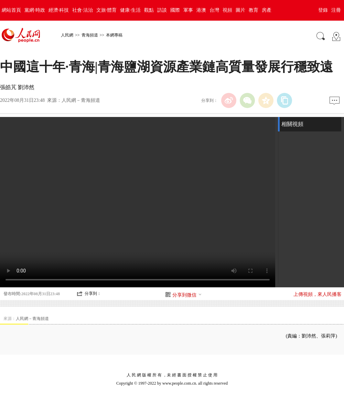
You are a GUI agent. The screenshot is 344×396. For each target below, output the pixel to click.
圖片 (240, 10)
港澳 (201, 10)
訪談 (162, 10)
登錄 (323, 10)
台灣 (214, 10)
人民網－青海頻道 (81, 100)
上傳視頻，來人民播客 (317, 294)
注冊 (336, 10)
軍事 (188, 10)
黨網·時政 (34, 10)
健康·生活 (130, 10)
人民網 (67, 35)
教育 (253, 10)
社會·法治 (82, 10)
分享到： (93, 293)
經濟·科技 (59, 10)
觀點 (149, 10)
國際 (175, 10)
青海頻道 (90, 35)
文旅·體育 (106, 10)
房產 (266, 10)
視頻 (227, 10)
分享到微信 (187, 295)
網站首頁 (11, 10)
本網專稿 (114, 35)
